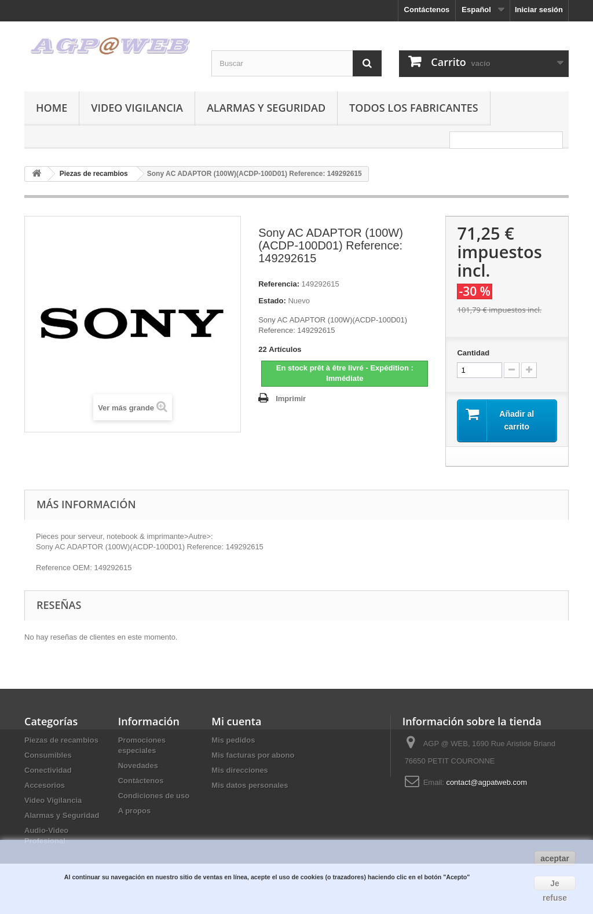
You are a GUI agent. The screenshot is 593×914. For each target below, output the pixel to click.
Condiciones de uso (154, 795)
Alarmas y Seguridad (266, 108)
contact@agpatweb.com (486, 782)
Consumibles (48, 755)
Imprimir (291, 398)
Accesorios (44, 785)
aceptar (554, 858)
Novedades (138, 765)
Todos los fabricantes (413, 108)
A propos (134, 810)
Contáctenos (427, 9)
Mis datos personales (249, 785)
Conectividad (48, 770)
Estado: (272, 300)
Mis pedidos (233, 740)
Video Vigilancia (137, 108)
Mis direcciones (239, 770)
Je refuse (555, 884)
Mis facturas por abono (252, 755)
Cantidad (473, 352)
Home (51, 108)
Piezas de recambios (61, 740)
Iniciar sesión (539, 9)
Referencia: (278, 284)
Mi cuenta (236, 721)
